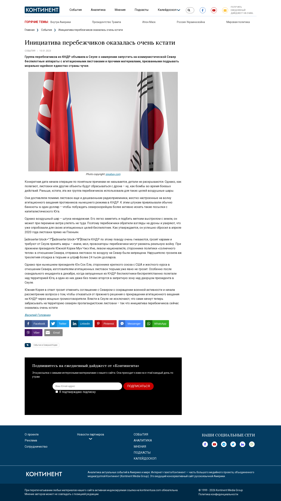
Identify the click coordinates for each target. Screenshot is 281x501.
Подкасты (142, 10)
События (76, 10)
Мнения (120, 10)
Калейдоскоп (167, 10)
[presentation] (145, 401)
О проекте (32, 434)
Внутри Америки (60, 22)
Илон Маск (149, 22)
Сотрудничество (36, 446)
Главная (30, 29)
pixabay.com (113, 174)
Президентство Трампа (106, 22)
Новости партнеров (90, 434)
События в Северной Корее (45, 345)
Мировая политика (238, 22)
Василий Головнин (37, 315)
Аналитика (98, 10)
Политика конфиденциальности (218, 494)
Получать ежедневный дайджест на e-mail (242, 10)
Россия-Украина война (191, 22)
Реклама (31, 440)
